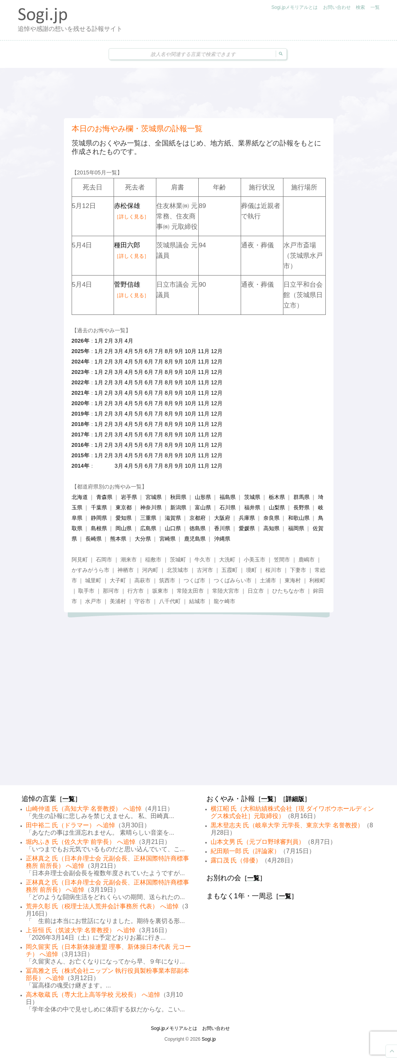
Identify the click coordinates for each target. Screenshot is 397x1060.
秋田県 (178, 497)
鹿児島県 (195, 539)
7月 (159, 351)
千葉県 (99, 507)
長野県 (301, 507)
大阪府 (222, 518)
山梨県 (277, 507)
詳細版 (295, 799)
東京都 (124, 507)
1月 (99, 341)
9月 (179, 351)
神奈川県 (151, 507)
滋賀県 (173, 518)
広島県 (148, 528)
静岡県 (99, 518)
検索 (360, 7)
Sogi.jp (209, 1039)
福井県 (252, 507)
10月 (190, 351)
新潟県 (178, 507)
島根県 (99, 528)
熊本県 (118, 539)
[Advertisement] (198, 93)
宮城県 (154, 497)
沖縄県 (222, 539)
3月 (119, 341)
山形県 (203, 497)
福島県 (227, 497)
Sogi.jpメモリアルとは (294, 7)
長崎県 (93, 539)
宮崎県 (167, 539)
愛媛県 (247, 528)
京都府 (197, 518)
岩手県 (129, 497)
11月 (203, 351)
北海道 (80, 497)
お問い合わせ (337, 7)
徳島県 (197, 528)
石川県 (227, 507)
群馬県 (301, 497)
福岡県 (296, 528)
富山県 (203, 507)
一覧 (375, 7)
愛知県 (124, 518)
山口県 (173, 528)
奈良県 (271, 518)
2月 (109, 341)
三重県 (148, 518)
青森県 (104, 497)
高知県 (271, 528)
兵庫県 (247, 518)
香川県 (222, 528)
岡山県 (124, 528)
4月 (129, 341)
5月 (139, 351)
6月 (149, 351)
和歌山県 (299, 518)
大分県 (143, 539)
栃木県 (277, 497)
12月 (217, 351)
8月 (169, 351)
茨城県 (252, 497)
